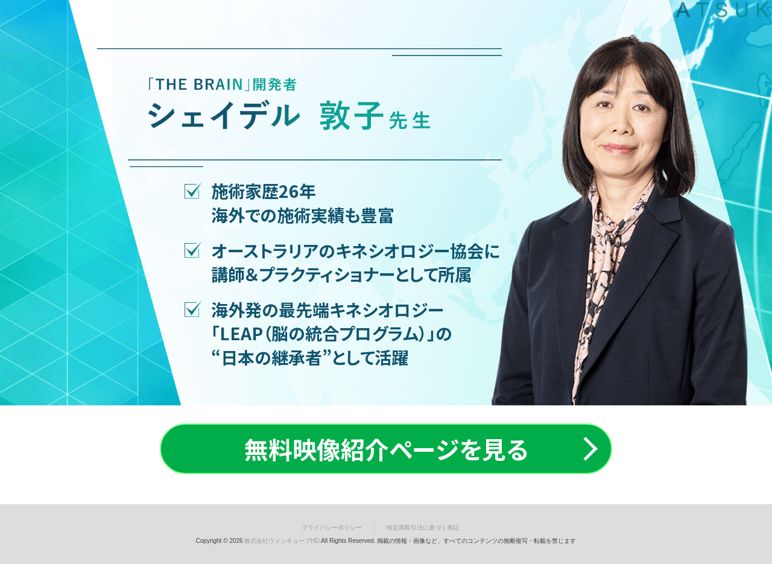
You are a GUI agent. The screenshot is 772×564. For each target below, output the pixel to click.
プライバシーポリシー (332, 527)
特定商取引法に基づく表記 (423, 527)
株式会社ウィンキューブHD (281, 540)
